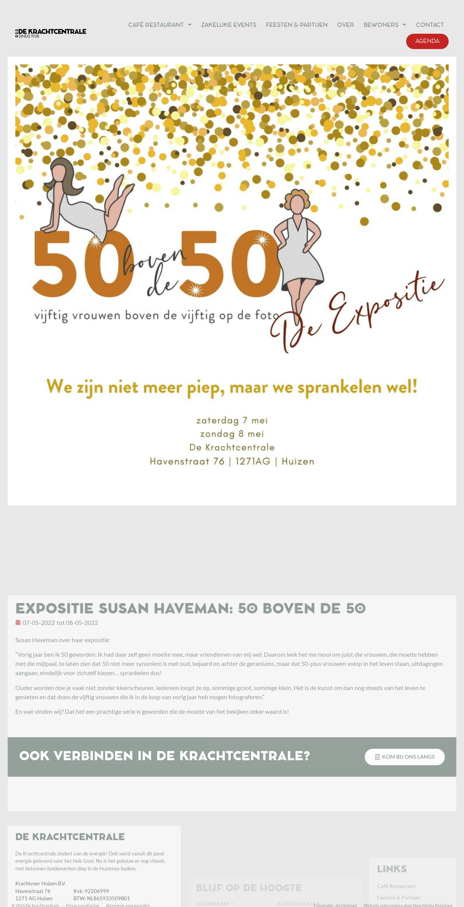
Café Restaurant (160, 24)
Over (345, 25)
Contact (430, 25)
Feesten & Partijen (297, 25)
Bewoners (385, 24)
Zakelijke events (228, 25)
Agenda (427, 41)
